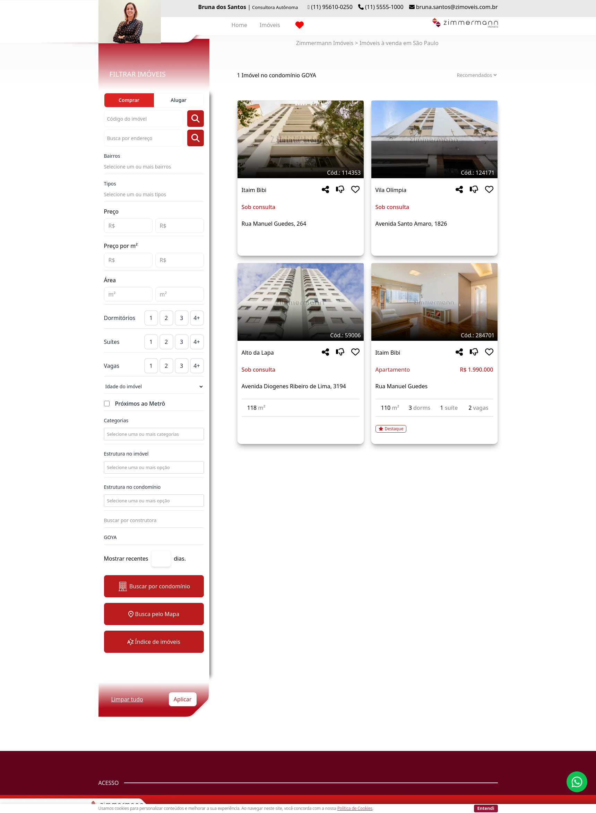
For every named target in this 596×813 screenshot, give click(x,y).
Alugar (178, 100)
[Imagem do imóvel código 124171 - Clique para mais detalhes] (434, 139)
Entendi (485, 808)
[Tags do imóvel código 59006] (300, 335)
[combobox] (153, 434)
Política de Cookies (354, 808)
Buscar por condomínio (154, 586)
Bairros (112, 156)
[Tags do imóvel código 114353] (300, 172)
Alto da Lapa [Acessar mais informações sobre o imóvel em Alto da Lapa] (258, 352)
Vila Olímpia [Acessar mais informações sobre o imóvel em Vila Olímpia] (391, 190)
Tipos (110, 183)
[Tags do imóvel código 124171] (434, 172)
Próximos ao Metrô (140, 403)
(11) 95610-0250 (332, 7)
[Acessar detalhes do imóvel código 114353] (301, 240)
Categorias (116, 420)
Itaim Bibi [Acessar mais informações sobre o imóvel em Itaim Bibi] (254, 190)
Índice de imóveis (153, 642)
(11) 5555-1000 (384, 7)
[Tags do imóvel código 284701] (434, 335)
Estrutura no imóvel (126, 453)
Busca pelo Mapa (153, 614)
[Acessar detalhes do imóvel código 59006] (301, 421)
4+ (196, 318)
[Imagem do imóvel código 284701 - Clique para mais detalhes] (434, 302)
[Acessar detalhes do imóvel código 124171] (434, 240)
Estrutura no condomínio (132, 487)
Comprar (129, 100)
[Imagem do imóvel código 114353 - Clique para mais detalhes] (300, 139)
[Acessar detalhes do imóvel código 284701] (434, 425)
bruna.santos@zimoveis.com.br (457, 7)
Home (240, 25)
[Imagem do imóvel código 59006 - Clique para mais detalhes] (300, 302)
